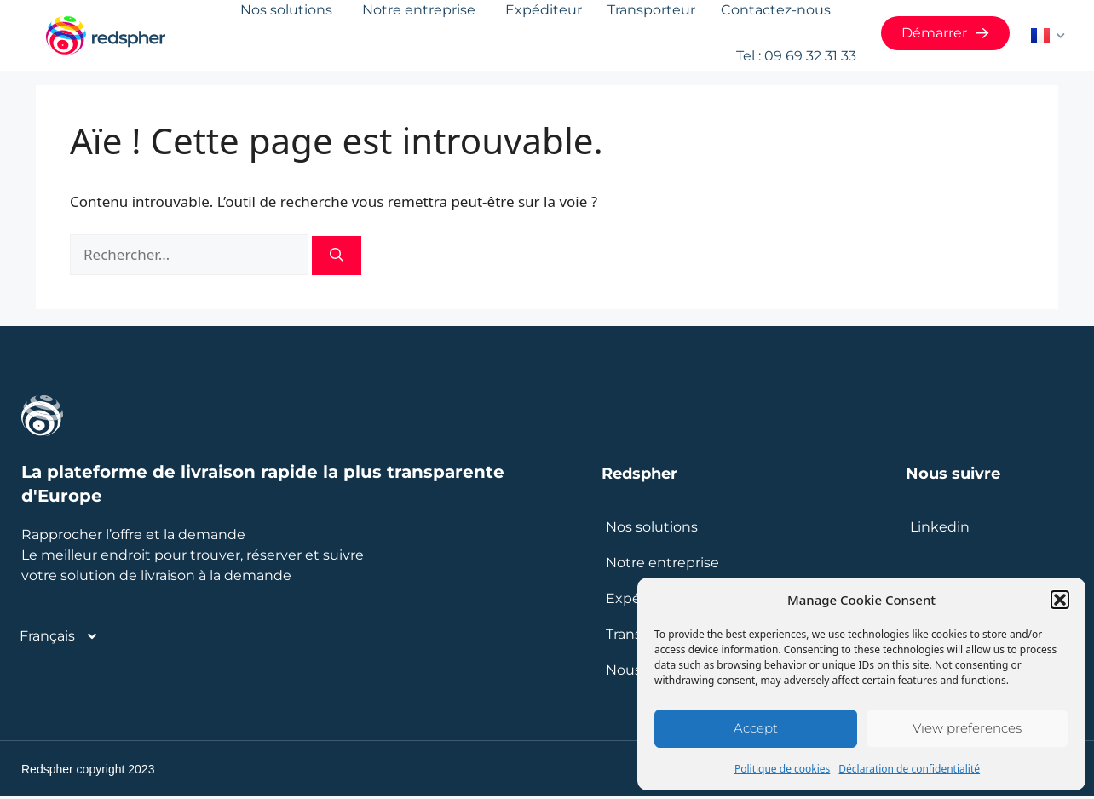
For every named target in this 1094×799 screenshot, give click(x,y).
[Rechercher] (336, 258)
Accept (756, 728)
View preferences (967, 728)
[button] (1059, 599)
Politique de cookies (782, 769)
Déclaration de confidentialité (909, 769)
